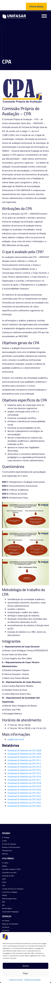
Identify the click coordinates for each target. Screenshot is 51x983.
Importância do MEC (9, 872)
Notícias (5, 854)
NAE (3, 902)
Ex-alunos (5, 930)
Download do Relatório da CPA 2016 (24, 776)
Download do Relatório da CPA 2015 (24, 773)
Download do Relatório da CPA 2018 (24, 783)
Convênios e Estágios (9, 892)
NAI (3, 905)
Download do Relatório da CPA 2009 (24, 753)
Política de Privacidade (32, 979)
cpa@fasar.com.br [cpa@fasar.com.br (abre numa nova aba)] (15, 739)
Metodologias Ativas (9, 898)
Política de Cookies (16, 979)
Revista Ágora (7, 908)
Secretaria (5, 920)
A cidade (5, 863)
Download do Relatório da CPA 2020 (24, 789)
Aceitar (25, 965)
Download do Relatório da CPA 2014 (24, 770)
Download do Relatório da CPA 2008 (24, 750)
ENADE (4, 895)
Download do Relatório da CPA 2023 (24, 799)
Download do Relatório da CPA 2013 (24, 766)
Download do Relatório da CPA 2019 (24, 786)
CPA (3, 885)
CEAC (4, 879)
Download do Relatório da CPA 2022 (24, 796)
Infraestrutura (7, 850)
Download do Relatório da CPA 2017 (24, 779)
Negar (25, 973)
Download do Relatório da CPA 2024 (24, 802)
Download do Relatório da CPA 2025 (24, 805)
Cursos (4, 841)
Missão (4, 866)
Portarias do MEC (8, 876)
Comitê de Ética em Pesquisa (12, 889)
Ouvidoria (5, 927)
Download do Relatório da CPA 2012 (24, 763)
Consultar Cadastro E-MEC (11, 869)
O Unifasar (6, 837)
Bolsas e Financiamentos (11, 847)
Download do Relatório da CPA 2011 (24, 760)
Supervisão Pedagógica (10, 911)
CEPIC (4, 882)
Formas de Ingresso (9, 844)
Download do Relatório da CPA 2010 (24, 757)
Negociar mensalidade (10, 924)
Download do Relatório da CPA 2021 (24, 792)
